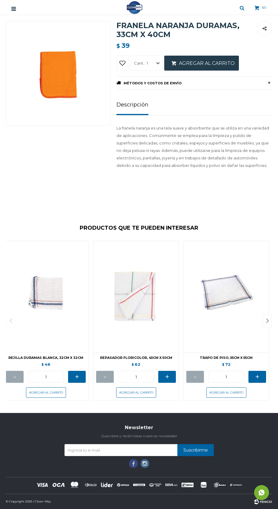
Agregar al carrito (207, 63)
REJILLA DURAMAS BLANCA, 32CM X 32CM (45, 358)
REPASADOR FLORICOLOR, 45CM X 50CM (136, 358)
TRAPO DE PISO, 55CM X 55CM (226, 358)
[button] (267, 321)
